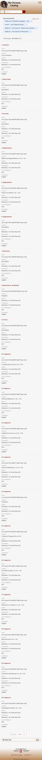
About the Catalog (16, 755)
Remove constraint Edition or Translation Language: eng (31, 21)
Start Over (36, 19)
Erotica (5, 320)
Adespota (6, 45)
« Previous (13, 734)
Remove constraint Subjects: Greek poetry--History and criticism (36, 28)
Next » (20, 38)
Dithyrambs (7, 79)
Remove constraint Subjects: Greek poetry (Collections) (30, 31)
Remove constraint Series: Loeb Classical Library (26, 24)
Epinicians (6, 251)
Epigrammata (7, 148)
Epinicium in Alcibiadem (11, 285)
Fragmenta (7, 354)
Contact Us (27, 755)
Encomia (6, 113)
